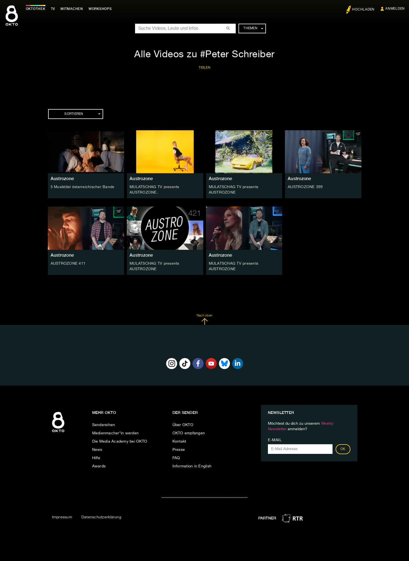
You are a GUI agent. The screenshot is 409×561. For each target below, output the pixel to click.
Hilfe (96, 458)
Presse (178, 449)
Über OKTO (182, 425)
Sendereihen (103, 425)
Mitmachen (72, 9)
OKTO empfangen (188, 433)
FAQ (176, 458)
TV (53, 9)
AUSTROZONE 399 (305, 187)
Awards (99, 466)
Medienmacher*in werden (115, 433)
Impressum (62, 517)
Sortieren (82, 114)
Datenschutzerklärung (101, 517)
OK (343, 449)
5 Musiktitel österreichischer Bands (82, 187)
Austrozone (62, 178)
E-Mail (275, 440)
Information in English (192, 466)
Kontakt (179, 441)
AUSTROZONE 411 (68, 263)
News (97, 449)
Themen (253, 28)
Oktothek (36, 9)
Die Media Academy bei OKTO (119, 441)
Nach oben (204, 319)
